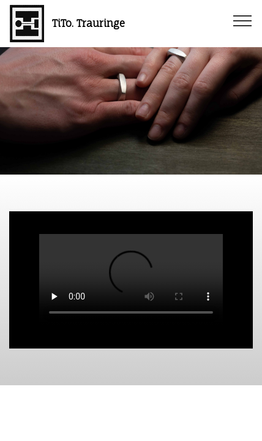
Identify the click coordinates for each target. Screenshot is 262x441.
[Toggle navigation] (242, 20)
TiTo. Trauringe (88, 23)
